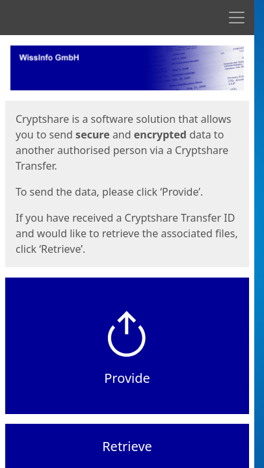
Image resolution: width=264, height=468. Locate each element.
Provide (127, 378)
